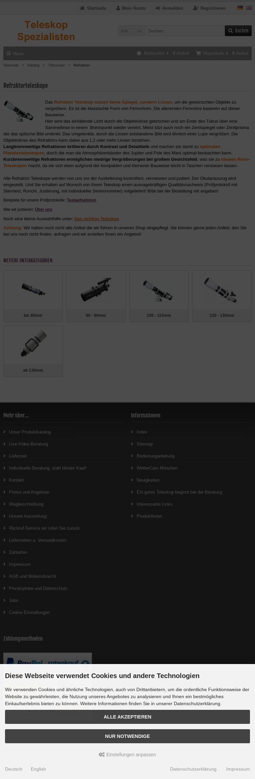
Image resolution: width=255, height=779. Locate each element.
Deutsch (13, 769)
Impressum (238, 769)
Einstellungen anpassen (127, 754)
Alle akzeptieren (127, 717)
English (38, 769)
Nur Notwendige (127, 736)
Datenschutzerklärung (193, 769)
